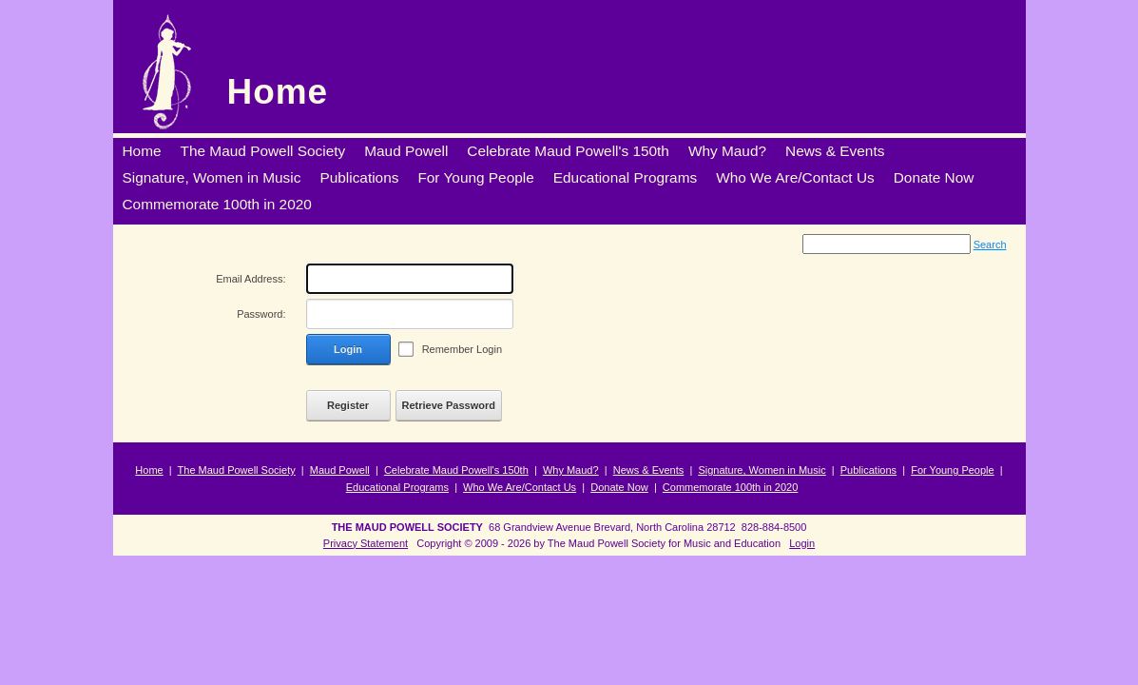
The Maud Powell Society (237, 470)
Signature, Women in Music (761, 470)
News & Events (649, 470)
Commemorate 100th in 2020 (730, 487)
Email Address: (250, 278)
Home (278, 91)
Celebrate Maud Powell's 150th (456, 470)
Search (990, 244)
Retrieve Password (448, 405)
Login (348, 349)
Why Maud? (571, 470)
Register (348, 405)
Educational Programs (397, 487)
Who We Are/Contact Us (519, 487)
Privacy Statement (365, 543)
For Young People (952, 470)
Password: (261, 314)
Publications (868, 470)
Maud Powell (340, 470)
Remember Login (462, 349)
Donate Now (619, 487)
